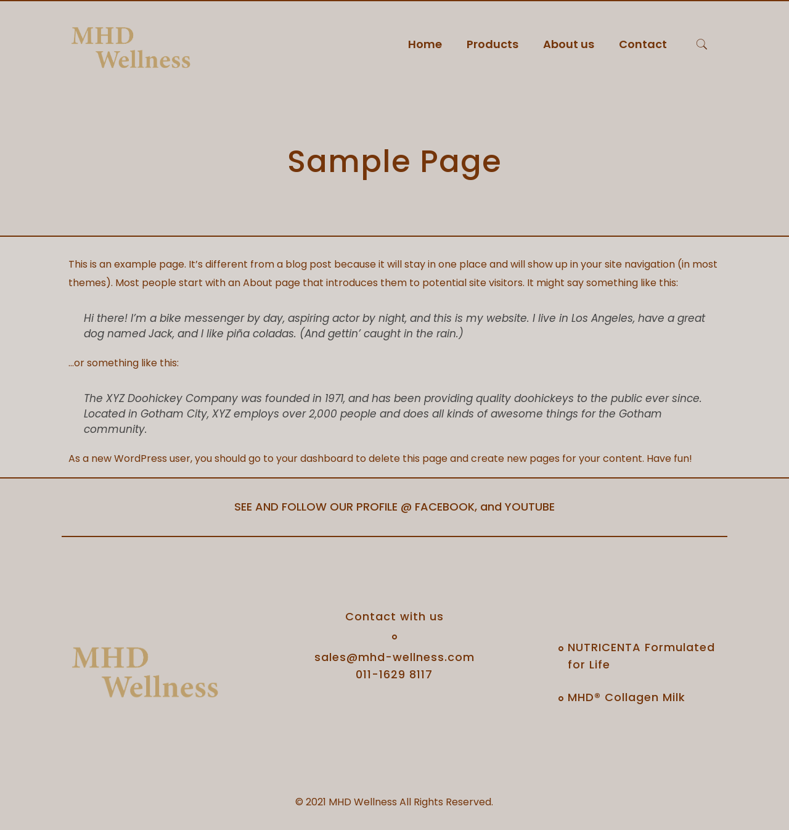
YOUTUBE (530, 506)
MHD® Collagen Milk (626, 697)
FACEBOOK (445, 506)
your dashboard (314, 458)
